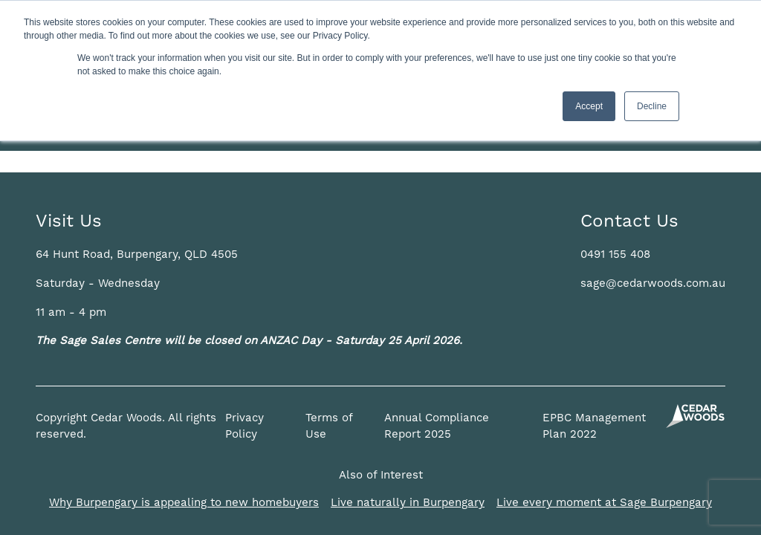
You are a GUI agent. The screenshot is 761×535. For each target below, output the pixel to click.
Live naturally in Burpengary (408, 503)
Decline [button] (652, 106)
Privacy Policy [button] (244, 426)
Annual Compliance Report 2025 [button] (436, 426)
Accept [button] (589, 106)
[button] (137, 254)
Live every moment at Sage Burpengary (604, 503)
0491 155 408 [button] (615, 254)
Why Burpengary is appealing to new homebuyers (184, 503)
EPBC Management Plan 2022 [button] (594, 426)
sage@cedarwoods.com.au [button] (652, 283)
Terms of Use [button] (328, 426)
